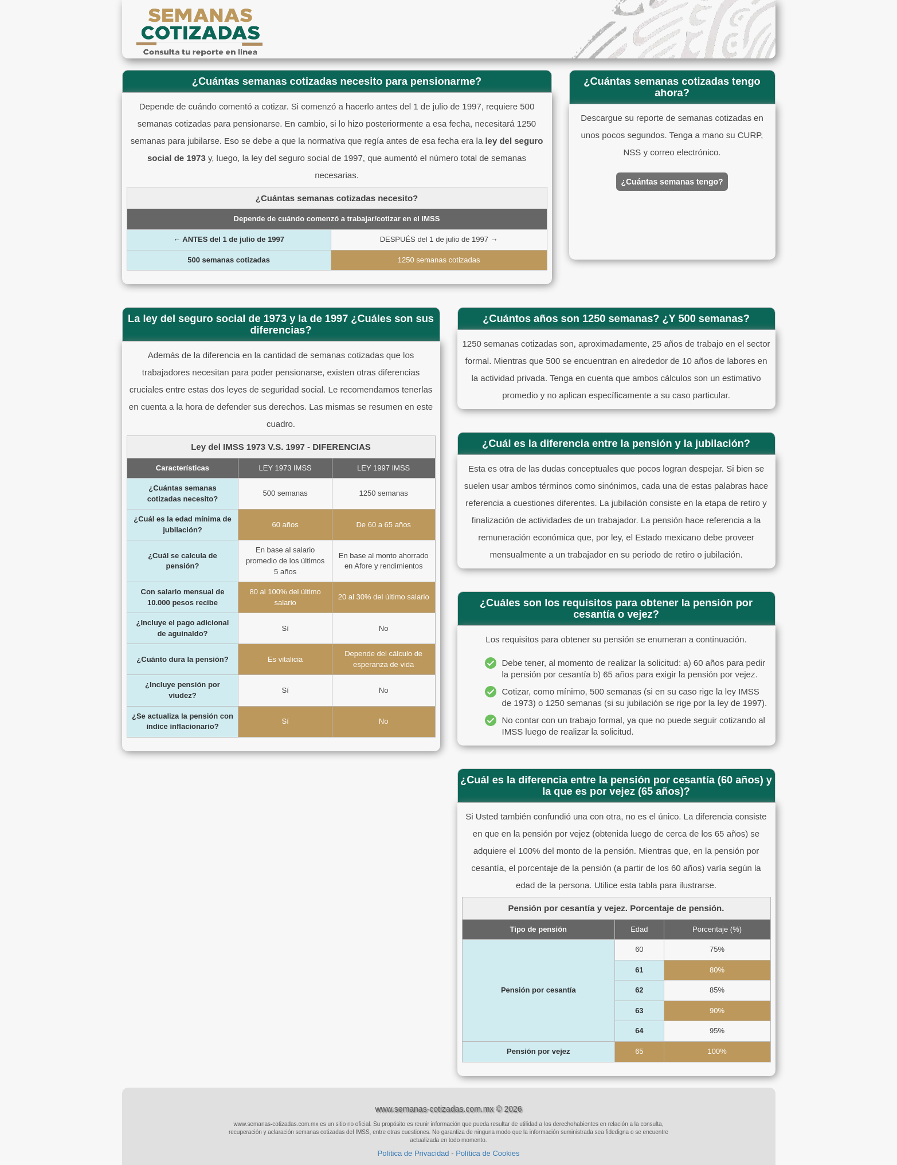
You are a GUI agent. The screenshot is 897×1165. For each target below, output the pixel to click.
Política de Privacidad (413, 1153)
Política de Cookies (487, 1153)
